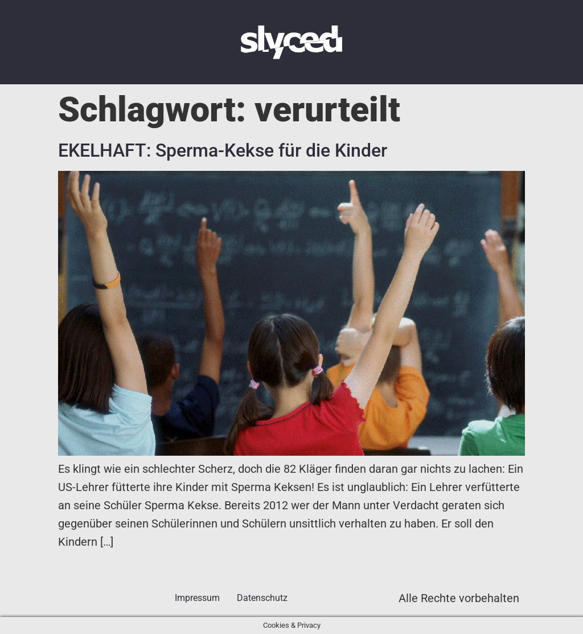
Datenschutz (262, 597)
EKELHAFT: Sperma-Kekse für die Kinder (222, 150)
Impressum (197, 597)
